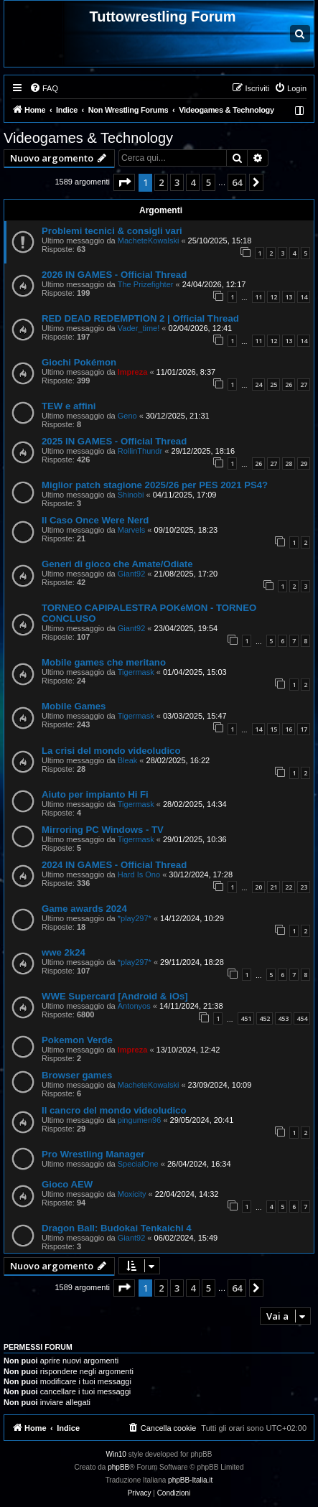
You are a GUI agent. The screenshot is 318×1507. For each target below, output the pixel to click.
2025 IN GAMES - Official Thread (114, 441)
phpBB (118, 1467)
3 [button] (176, 182)
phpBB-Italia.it (190, 1480)
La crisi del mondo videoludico (111, 750)
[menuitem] (43, 88)
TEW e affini (68, 406)
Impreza (133, 372)
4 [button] (192, 182)
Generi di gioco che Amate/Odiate (117, 564)
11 (258, 297)
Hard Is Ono (139, 874)
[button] (124, 182)
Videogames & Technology (88, 138)
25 (273, 384)
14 (303, 297)
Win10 (116, 1454)
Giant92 (132, 573)
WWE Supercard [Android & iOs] (115, 996)
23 (303, 887)
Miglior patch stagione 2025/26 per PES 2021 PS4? (155, 485)
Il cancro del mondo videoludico (114, 1110)
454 (301, 1018)
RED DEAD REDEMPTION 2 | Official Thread (140, 318)
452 (264, 1018)
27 (303, 384)
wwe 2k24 (63, 952)
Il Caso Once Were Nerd (95, 520)
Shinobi (131, 494)
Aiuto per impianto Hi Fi (95, 794)
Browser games (77, 1075)
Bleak (128, 760)
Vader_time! (139, 328)
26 (288, 384)
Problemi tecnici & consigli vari (112, 230)
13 (288, 297)
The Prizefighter (146, 284)
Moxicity (132, 1194)
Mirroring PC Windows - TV (103, 829)
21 (273, 887)
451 (245, 1018)
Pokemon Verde (77, 1040)
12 (273, 297)
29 (303, 463)
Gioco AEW (67, 1184)
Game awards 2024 (84, 908)
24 (258, 384)
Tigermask (136, 672)
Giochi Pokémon (79, 362)
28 (288, 463)
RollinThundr (140, 451)
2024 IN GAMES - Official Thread (114, 864)
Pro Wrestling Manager (93, 1154)
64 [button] (237, 182)
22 (288, 887)
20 (258, 887)
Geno (127, 415)
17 (303, 729)
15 (273, 729)
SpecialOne (138, 1164)
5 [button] (208, 182)
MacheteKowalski (148, 240)
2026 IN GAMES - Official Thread (114, 274)
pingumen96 (140, 1120)
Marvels (132, 530)
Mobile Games (74, 706)
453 (283, 1018)
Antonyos (134, 1006)
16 (288, 729)
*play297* (134, 918)
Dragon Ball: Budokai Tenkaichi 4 (117, 1228)
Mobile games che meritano (104, 662)
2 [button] (161, 182)
